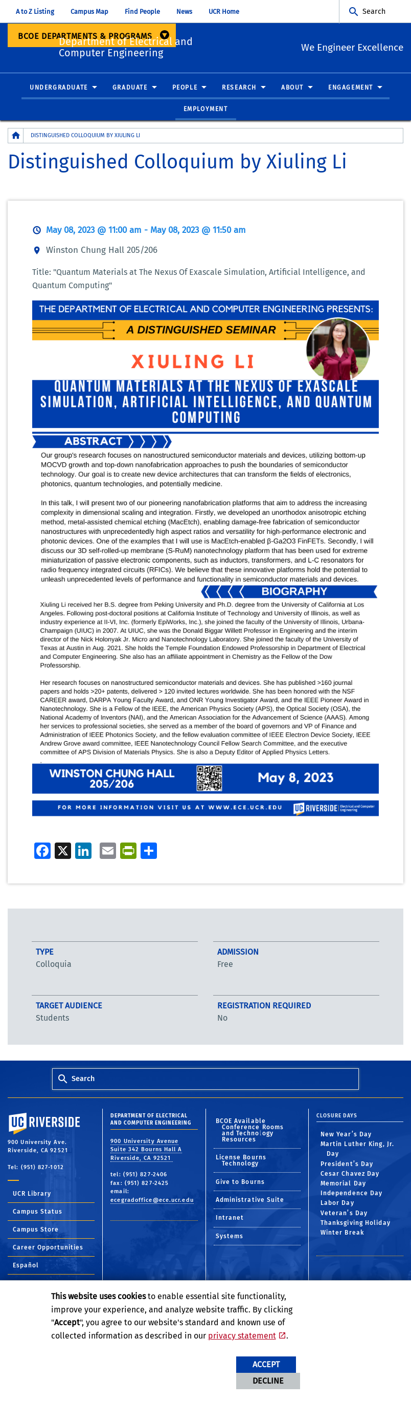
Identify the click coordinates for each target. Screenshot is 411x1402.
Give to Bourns (240, 1181)
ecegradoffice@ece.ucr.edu (152, 1200)
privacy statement (242, 1336)
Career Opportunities (48, 1248)
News (184, 11)
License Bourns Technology (241, 1161)
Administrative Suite (250, 1200)
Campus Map (89, 11)
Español (26, 1265)
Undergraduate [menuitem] (59, 88)
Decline (268, 1381)
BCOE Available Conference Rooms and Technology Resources (250, 1131)
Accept (266, 1364)
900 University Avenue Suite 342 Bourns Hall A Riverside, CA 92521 (145, 1149)
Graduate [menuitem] (130, 88)
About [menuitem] (292, 88)
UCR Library (32, 1194)
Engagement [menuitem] (350, 88)
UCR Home (224, 11)
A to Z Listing (35, 11)
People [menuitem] (185, 88)
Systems (230, 1236)
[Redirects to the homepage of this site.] (16, 136)
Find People (142, 11)
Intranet (230, 1218)
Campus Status (37, 1212)
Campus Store (36, 1230)
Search (373, 11)
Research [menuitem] (239, 88)
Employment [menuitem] (206, 109)
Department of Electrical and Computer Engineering (170, 46)
